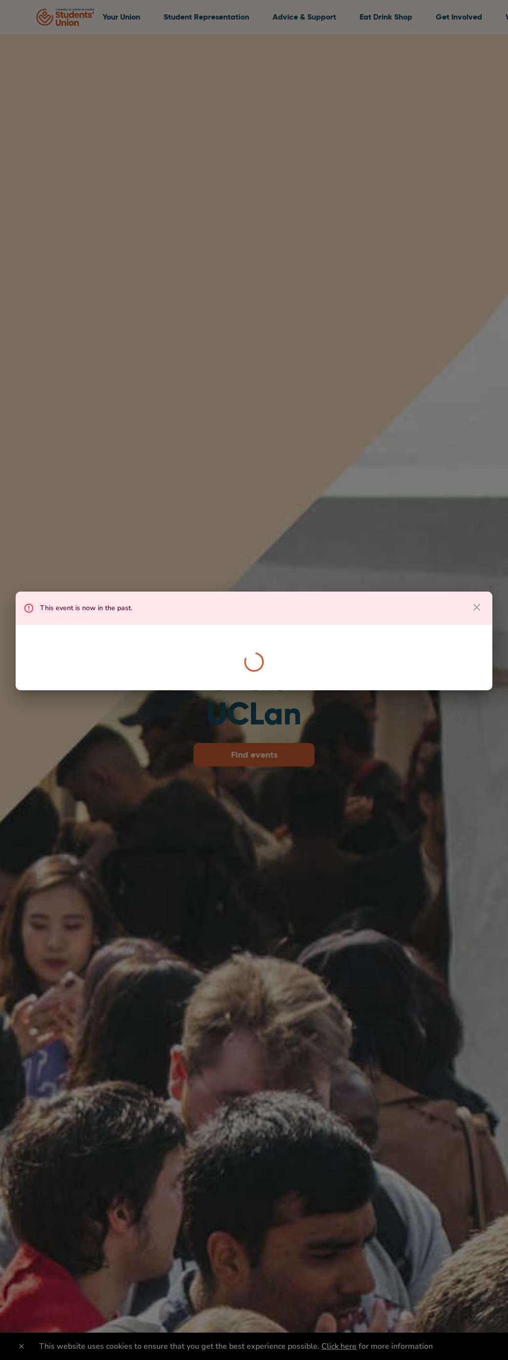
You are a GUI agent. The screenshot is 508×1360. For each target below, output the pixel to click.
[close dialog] (476, 607)
